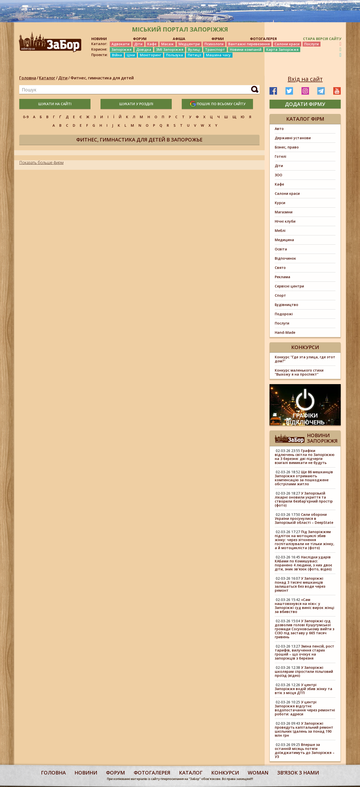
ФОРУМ (139, 38)
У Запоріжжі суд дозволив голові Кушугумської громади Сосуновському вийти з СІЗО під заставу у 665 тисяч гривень (304, 628)
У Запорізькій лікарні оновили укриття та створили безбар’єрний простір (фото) (304, 499)
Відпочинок (285, 258)
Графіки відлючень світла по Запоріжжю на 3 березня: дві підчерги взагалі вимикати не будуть (304, 456)
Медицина (284, 239)
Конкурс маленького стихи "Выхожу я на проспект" (299, 372)
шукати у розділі (136, 103)
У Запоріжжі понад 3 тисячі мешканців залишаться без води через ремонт (300, 584)
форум (115, 772)
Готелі (280, 156)
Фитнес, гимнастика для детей (102, 78)
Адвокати (121, 44)
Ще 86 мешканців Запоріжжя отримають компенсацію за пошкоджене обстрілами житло (304, 477)
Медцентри (189, 44)
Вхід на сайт (305, 79)
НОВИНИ (99, 38)
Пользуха (174, 55)
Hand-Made (285, 332)
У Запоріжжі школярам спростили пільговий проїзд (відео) (304, 671)
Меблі (280, 230)
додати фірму (305, 104)
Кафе (151, 44)
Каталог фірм (305, 118)
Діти (138, 44)
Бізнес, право (287, 147)
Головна (27, 78)
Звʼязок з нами (298, 772)
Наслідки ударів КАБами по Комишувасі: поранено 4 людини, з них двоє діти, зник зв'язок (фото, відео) (303, 563)
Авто (279, 128)
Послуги (311, 44)
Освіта (281, 249)
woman (258, 772)
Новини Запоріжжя (322, 438)
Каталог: (99, 44)
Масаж (167, 44)
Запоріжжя (122, 49)
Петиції (194, 55)
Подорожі (284, 313)
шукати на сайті (55, 103)
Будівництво (286, 304)
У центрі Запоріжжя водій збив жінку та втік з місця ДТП (303, 688)
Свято (280, 267)
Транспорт (215, 49)
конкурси (225, 772)
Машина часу (218, 55)
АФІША (179, 38)
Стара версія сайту (322, 38)
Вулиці (194, 49)
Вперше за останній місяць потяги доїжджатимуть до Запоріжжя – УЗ (304, 750)
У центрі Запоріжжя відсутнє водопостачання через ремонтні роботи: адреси (305, 708)
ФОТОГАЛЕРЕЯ (263, 38)
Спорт (280, 295)
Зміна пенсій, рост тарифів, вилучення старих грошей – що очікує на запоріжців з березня (304, 652)
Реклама (282, 276)
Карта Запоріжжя (282, 49)
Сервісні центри (289, 286)
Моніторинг (150, 55)
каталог (190, 772)
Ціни (131, 55)
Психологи (214, 44)
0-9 (25, 116)
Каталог (47, 78)
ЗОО (278, 175)
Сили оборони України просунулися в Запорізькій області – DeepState (304, 518)
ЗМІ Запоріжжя (169, 49)
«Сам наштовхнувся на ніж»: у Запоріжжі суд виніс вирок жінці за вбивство (304, 605)
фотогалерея (152, 772)
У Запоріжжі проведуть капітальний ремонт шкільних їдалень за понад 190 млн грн (304, 729)
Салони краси (287, 44)
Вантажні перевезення (249, 44)
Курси (280, 202)
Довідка (143, 49)
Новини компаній (246, 49)
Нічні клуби (285, 221)
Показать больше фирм (41, 162)
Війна (117, 55)
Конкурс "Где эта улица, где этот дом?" (305, 359)
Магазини (283, 212)
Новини (85, 772)
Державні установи (293, 137)
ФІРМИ (218, 38)
